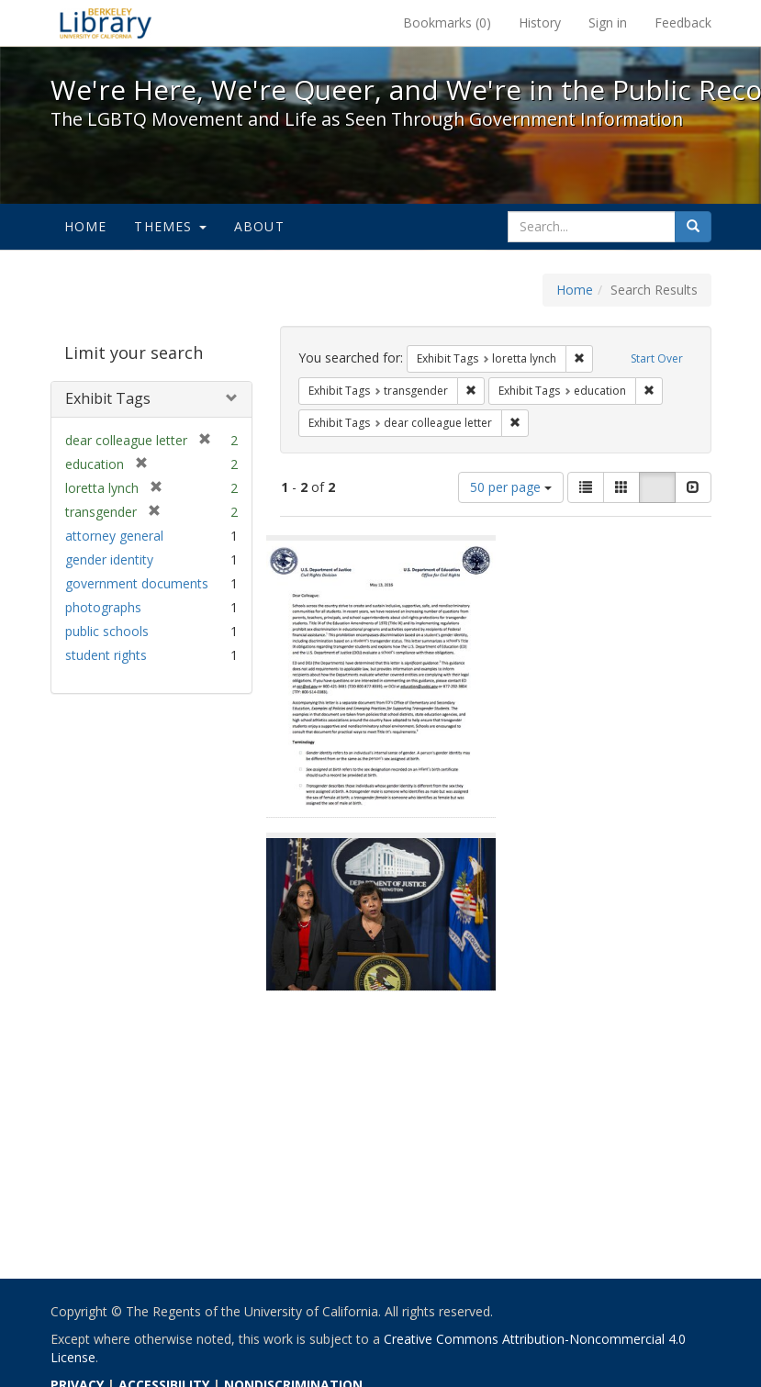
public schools (107, 631)
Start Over (657, 358)
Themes (170, 226)
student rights (106, 655)
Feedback (683, 22)
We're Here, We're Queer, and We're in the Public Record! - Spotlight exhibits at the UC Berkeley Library (105, 23)
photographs (103, 607)
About (259, 226)
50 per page (511, 487)
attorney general (114, 535)
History (540, 22)
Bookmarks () (447, 22)
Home (85, 226)
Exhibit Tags (108, 398)
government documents (136, 583)
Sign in (607, 22)
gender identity (109, 559)
